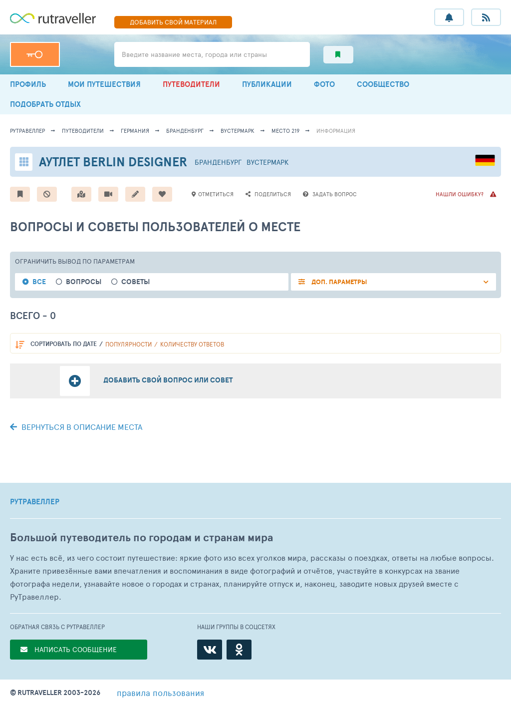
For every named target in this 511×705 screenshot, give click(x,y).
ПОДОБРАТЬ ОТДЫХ (45, 104)
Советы (135, 282)
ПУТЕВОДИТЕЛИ (191, 84)
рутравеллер (27, 130)
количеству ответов (192, 344)
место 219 (285, 130)
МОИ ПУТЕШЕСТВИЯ (104, 84)
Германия (135, 130)
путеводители (83, 130)
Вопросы (83, 282)
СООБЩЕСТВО (383, 84)
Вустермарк (238, 130)
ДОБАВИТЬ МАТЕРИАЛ (173, 21)
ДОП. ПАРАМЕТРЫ (338, 282)
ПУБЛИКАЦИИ (267, 84)
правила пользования (160, 692)
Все (39, 282)
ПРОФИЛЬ (28, 84)
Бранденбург (185, 130)
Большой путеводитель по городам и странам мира (141, 537)
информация (335, 130)
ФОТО (324, 84)
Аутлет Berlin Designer (113, 161)
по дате (63, 344)
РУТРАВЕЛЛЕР (34, 502)
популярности (128, 344)
